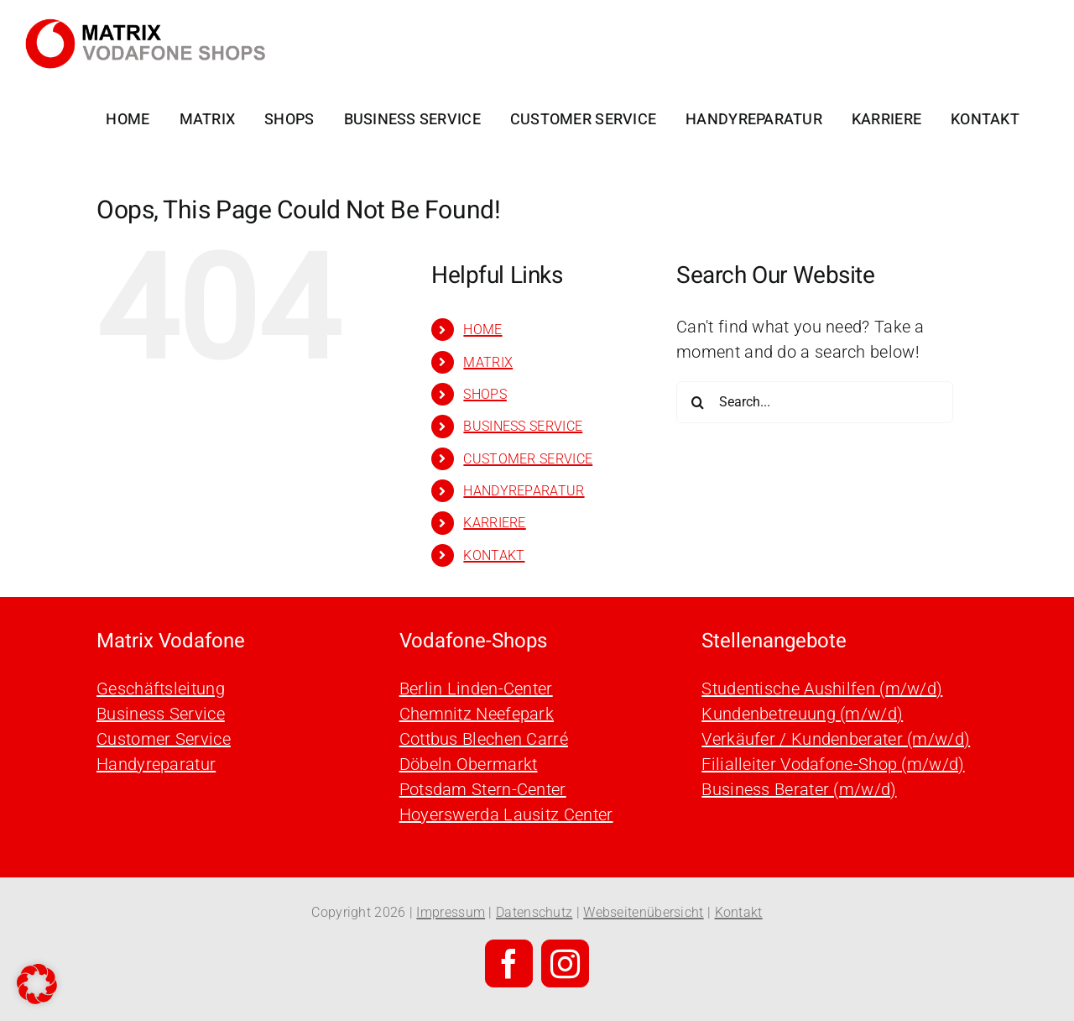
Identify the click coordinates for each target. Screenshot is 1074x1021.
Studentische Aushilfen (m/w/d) (821, 688)
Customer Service (163, 739)
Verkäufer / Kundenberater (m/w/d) (835, 739)
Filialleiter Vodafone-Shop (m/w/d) (832, 764)
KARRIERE (494, 523)
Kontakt (739, 912)
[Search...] (814, 402)
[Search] (697, 402)
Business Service (160, 714)
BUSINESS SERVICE (522, 426)
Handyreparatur (156, 764)
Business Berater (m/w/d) (798, 789)
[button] (37, 984)
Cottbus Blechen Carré (483, 739)
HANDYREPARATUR (523, 491)
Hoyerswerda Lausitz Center (506, 814)
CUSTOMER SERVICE (527, 459)
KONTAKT (493, 555)
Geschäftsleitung (160, 688)
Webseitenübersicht (643, 912)
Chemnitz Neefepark (476, 714)
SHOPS (485, 394)
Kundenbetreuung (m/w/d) (802, 714)
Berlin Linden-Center (476, 688)
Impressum (450, 912)
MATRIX (488, 362)
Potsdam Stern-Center (482, 789)
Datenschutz (534, 912)
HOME (482, 330)
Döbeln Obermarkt (468, 764)
